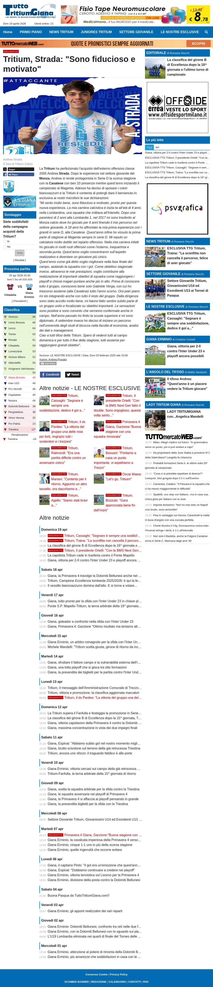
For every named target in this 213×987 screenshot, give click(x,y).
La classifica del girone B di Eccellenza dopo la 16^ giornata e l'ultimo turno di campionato (113, 545)
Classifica (12, 310)
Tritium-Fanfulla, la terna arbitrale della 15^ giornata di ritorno (92, 773)
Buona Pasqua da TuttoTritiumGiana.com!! (79, 895)
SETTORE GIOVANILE (163, 274)
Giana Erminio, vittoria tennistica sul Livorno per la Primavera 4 (93, 875)
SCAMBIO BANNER (77, 981)
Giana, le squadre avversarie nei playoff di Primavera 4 (87, 794)
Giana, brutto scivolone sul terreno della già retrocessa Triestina (94, 748)
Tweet (73, 375)
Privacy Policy (119, 974)
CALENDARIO (117, 981)
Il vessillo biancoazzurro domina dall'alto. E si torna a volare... (92, 585)
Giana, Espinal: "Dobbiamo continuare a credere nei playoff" (91, 870)
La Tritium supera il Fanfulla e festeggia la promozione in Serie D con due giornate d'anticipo (115, 713)
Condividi (50, 375)
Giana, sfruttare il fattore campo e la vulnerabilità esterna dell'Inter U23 (99, 662)
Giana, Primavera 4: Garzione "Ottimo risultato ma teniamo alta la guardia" (102, 626)
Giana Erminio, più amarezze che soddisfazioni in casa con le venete (98, 957)
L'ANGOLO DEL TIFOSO (165, 372)
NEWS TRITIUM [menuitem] (61, 32)
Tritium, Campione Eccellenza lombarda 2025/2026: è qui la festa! (95, 580)
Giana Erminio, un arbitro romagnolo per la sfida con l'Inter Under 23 (97, 642)
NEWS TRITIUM (158, 241)
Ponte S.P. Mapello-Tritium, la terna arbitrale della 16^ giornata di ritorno (100, 606)
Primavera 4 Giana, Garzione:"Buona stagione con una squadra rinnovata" (110, 835)
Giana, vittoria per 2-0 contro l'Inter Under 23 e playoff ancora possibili (98, 560)
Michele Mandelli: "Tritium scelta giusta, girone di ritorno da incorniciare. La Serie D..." (110, 647)
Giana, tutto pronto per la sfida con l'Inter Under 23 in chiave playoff (97, 601)
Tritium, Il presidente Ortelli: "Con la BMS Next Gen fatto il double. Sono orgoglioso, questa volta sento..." (117, 405)
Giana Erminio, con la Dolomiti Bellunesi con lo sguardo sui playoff (96, 931)
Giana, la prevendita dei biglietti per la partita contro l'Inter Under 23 (97, 672)
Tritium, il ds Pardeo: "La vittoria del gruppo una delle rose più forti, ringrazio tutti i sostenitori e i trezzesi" (62, 431)
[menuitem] (206, 32)
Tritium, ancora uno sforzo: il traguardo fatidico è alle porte (90, 753)
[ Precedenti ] (19, 301)
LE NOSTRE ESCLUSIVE (65, 355)
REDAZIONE (98, 981)
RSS (145, 981)
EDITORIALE (156, 53)
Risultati (19, 260)
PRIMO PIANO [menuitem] (31, 32)
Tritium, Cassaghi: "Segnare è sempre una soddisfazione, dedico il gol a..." (110, 535)
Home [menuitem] (7, 32)
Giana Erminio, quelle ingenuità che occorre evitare (85, 849)
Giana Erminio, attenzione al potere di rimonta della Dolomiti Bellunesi (98, 952)
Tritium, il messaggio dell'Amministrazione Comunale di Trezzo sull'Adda (100, 688)
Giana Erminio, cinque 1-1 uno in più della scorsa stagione (90, 845)
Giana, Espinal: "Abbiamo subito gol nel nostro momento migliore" (95, 743)
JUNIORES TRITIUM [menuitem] (96, 32)
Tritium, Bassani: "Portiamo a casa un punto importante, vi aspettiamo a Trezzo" (115, 457)
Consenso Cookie (96, 974)
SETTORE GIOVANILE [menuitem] (136, 32)
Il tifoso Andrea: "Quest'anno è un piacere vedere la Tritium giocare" (187, 383)
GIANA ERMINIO (159, 339)
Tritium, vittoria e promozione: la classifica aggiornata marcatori (93, 692)
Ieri (157, 147)
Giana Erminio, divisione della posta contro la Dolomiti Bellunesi (94, 880)
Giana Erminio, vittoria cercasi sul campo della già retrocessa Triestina (99, 769)
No (8, 246)
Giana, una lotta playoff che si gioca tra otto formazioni (87, 667)
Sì (8, 241)
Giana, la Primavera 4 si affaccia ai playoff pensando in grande (93, 799)
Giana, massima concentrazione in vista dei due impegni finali (92, 728)
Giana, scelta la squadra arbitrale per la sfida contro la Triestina (93, 789)
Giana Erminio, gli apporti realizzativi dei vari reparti (85, 911)
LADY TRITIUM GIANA (163, 404)
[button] (19, 253)
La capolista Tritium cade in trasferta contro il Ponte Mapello (91, 555)
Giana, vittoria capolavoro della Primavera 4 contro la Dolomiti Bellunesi (100, 723)
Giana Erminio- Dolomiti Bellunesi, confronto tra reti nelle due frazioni (98, 926)
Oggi (149, 147)
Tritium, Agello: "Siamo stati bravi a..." (69, 500)
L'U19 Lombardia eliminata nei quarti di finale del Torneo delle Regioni (98, 936)
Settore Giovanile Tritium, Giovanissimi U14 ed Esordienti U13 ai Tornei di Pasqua (107, 819)
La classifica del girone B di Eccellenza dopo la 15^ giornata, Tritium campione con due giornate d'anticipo (125, 718)
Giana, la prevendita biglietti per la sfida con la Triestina (88, 804)
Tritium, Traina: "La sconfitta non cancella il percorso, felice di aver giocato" (110, 540)
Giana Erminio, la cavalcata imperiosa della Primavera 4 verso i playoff (99, 840)
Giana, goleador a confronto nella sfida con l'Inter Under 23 (90, 621)
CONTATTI (134, 981)
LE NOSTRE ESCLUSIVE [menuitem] (180, 32)
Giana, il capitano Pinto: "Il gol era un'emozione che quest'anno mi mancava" (103, 865)
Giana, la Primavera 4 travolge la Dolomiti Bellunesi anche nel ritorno (98, 576)
